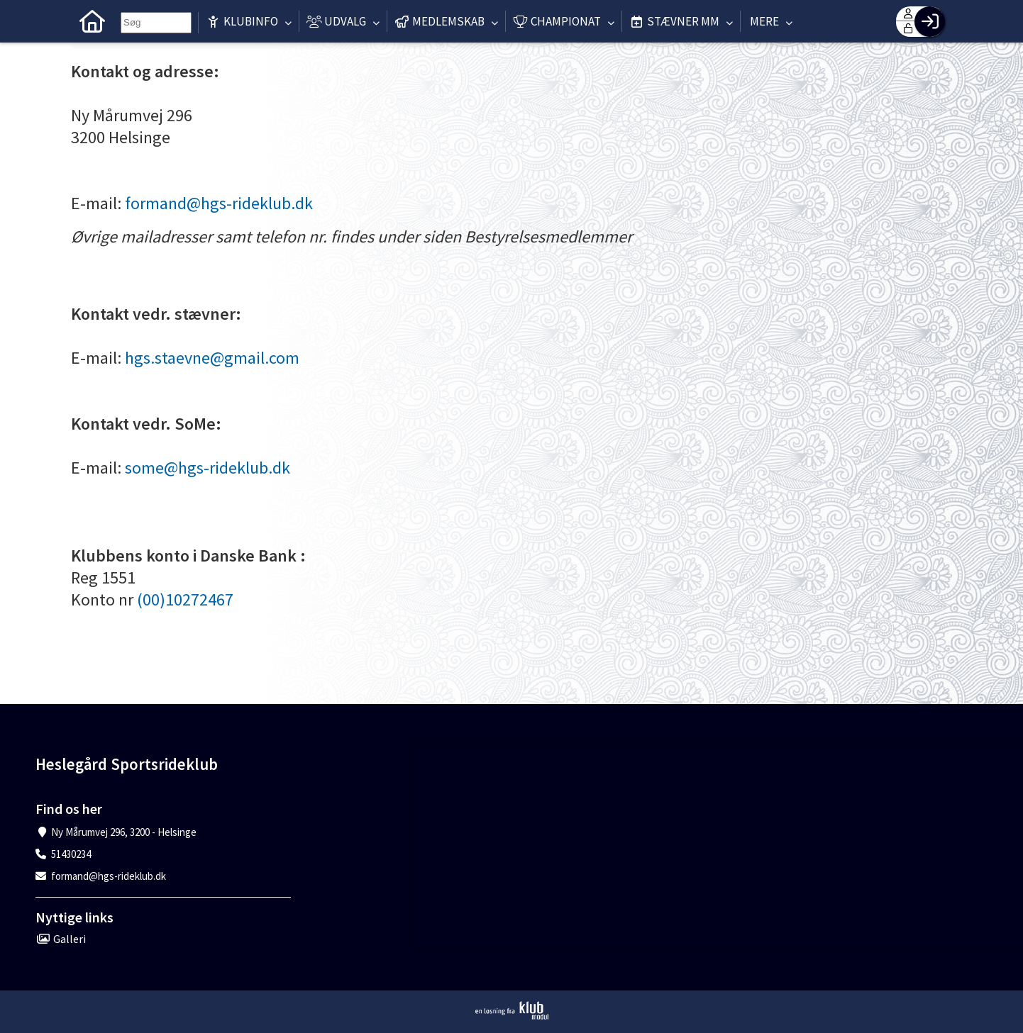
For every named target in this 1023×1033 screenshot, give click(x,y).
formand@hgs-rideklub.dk (219, 203)
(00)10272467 (185, 599)
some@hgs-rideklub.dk (207, 468)
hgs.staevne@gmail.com (212, 358)
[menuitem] (92, 21)
